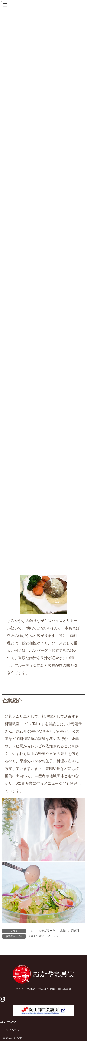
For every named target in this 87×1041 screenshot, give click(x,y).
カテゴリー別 (47, 930)
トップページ (11, 1030)
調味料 (75, 930)
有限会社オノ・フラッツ (43, 936)
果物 (63, 930)
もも (30, 930)
